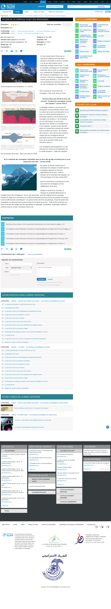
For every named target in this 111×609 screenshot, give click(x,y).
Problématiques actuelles (85, 96)
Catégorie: (5, 31)
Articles (17, 11)
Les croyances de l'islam (85, 30)
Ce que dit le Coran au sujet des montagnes (16, 360)
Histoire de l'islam (103, 51)
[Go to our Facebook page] (96, 527)
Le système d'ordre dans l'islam (86, 56)
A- (64, 24)
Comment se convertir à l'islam (103, 30)
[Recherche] (95, 6)
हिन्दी (91, 1)
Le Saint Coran (23, 414)
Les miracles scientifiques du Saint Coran (54, 402)
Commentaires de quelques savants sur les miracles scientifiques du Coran (25, 332)
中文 (68, 1)
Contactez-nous (99, 11)
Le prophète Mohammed (101, 46)
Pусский (56, 1)
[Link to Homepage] (8, 6)
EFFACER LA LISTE (104, 469)
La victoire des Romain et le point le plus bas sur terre (18, 304)
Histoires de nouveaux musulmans (84, 86)
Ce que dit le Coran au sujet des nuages (15, 328)
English (25, 1)
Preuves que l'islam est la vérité (17, 15)
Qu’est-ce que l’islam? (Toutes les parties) (94, 110)
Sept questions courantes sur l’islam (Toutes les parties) (94, 131)
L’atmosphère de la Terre (10, 308)
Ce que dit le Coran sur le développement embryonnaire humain (21, 311)
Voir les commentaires (35, 254)
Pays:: (7, 267)
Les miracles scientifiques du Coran (34, 15)
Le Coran (19, 33)
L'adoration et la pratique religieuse (86, 35)
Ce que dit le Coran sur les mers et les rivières (16, 321)
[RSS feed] (108, 527)
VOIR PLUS (5, 505)
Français (43, 1)
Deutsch (49, 1)
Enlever (108, 465)
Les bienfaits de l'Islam (103, 70)
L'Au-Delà (101, 81)
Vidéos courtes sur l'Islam (104, 96)
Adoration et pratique (84, 81)
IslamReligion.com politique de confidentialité (71, 524)
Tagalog (85, 1)
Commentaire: (40, 264)
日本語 (73, 1)
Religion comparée (104, 41)
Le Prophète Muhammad (102, 91)
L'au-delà (101, 36)
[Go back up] (107, 427)
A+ (70, 24)
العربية (31, 1)
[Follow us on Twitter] (102, 527)
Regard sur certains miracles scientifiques (15, 342)
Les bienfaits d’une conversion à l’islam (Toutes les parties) (93, 121)
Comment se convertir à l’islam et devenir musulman (93, 115)
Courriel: (6, 271)
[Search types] (103, 6)
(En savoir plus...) (7, 458)
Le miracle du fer (8, 335)
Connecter (41, 6)
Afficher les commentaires (56, 11)
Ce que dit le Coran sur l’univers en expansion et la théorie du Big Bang (24, 338)
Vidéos (27, 11)
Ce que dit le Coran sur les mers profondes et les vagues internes (22, 325)
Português (62, 1)
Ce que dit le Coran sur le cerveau (13, 318)
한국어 (102, 1)
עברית (107, 1)
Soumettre (41, 279)
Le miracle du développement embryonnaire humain (29, 427)
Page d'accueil (7, 11)
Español (37, 1)
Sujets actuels (84, 51)
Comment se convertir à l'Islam (103, 75)
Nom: (7, 263)
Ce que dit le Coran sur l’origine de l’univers (16, 314)
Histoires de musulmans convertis (84, 41)
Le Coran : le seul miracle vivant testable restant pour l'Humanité (32, 420)
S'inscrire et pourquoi (55, 6)
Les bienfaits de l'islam (103, 25)
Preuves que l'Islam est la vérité (28, 402)
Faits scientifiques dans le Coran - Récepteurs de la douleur (31, 408)
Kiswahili (96, 1)
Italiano (79, 1)
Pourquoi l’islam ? (86, 126)
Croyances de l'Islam (84, 75)
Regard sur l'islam (39, 11)
